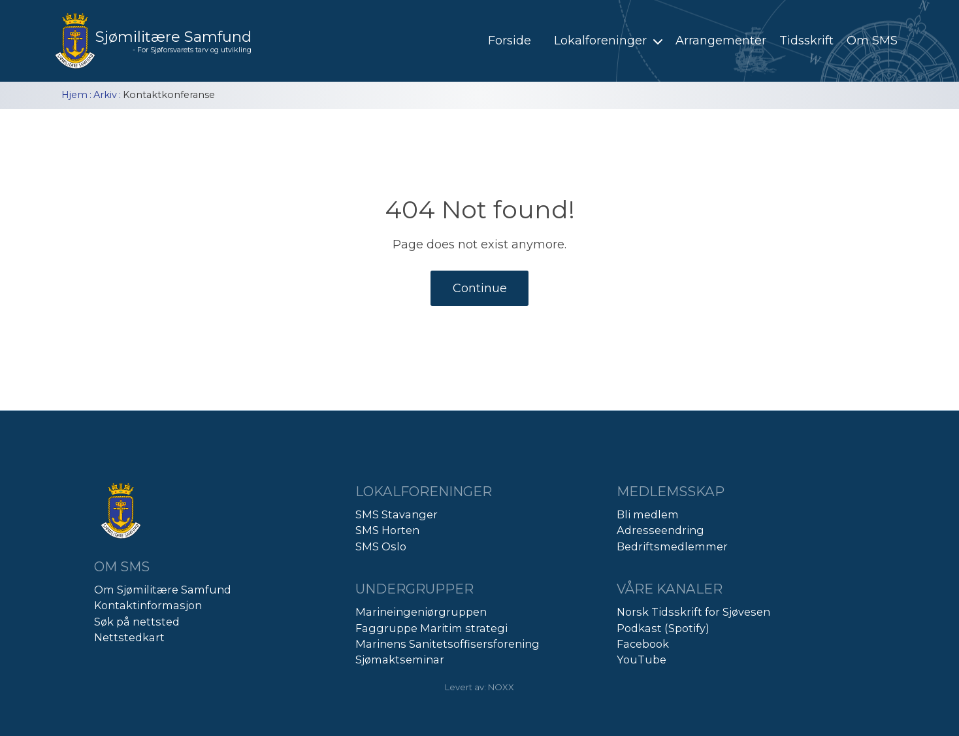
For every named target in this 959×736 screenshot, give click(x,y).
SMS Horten (387, 530)
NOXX (501, 687)
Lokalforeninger (610, 40)
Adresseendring (660, 530)
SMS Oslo (380, 546)
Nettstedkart (129, 637)
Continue (480, 288)
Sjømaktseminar (399, 659)
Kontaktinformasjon (148, 605)
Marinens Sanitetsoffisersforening (447, 643)
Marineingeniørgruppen (421, 611)
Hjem (74, 95)
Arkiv (105, 95)
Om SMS (872, 40)
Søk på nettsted (137, 621)
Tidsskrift (806, 40)
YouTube (641, 659)
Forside (509, 40)
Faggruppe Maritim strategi (431, 628)
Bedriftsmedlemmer (672, 546)
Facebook (643, 643)
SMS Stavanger (396, 514)
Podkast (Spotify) (663, 628)
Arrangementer (720, 40)
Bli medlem (648, 514)
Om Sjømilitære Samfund (162, 589)
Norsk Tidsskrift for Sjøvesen (693, 611)
